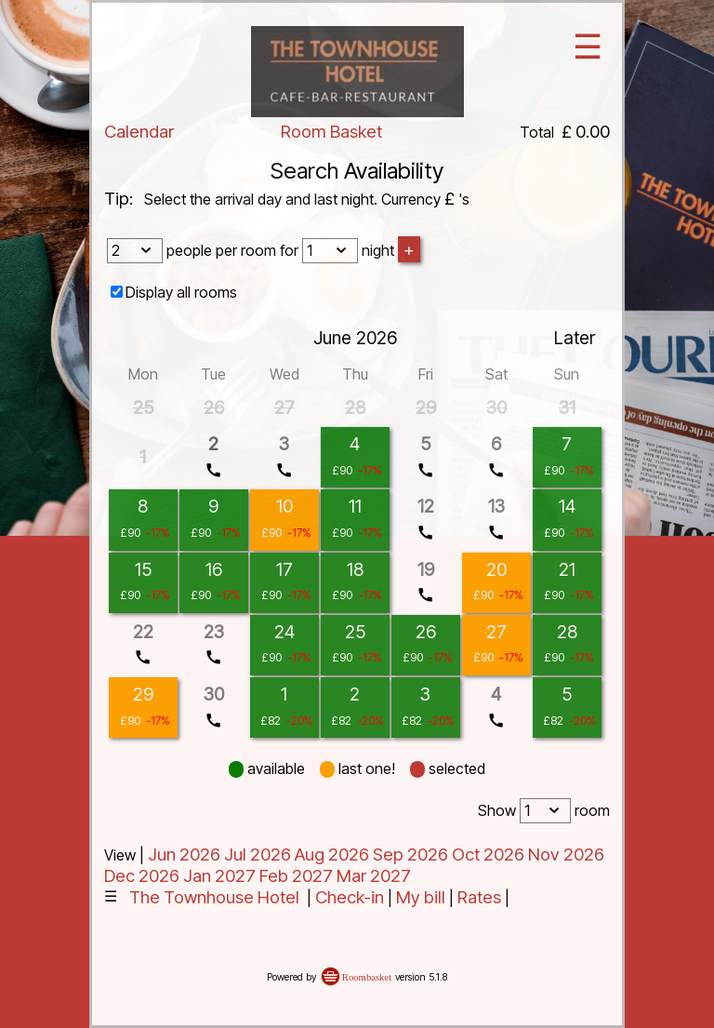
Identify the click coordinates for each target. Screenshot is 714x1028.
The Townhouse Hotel (214, 897)
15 (143, 569)
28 (567, 632)
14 (567, 506)
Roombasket (366, 977)
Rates (479, 897)
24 (284, 632)
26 (426, 632)
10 (284, 506)
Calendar (139, 131)
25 (355, 632)
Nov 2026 (566, 854)
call (213, 470)
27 (496, 632)
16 (213, 569)
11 (355, 506)
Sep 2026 (410, 854)
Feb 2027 (296, 876)
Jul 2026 (257, 854)
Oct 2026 (488, 854)
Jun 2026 (184, 854)
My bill (420, 897)
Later (574, 338)
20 (496, 569)
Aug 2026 (332, 854)
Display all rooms (181, 292)
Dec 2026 (141, 876)
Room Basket (331, 131)
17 (284, 569)
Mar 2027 (374, 876)
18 (355, 569)
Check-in (349, 897)
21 (567, 569)
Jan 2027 (219, 876)
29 (143, 694)
